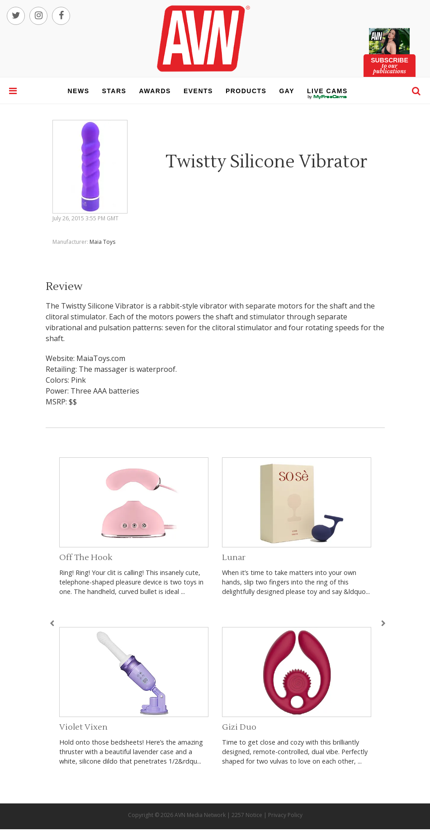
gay (286, 91)
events (198, 91)
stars (114, 91)
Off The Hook (85, 557)
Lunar (234, 557)
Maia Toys (102, 242)
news (79, 91)
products (246, 91)
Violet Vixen (83, 727)
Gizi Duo (239, 727)
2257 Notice (247, 815)
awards (154, 91)
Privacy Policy (285, 815)
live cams (327, 96)
